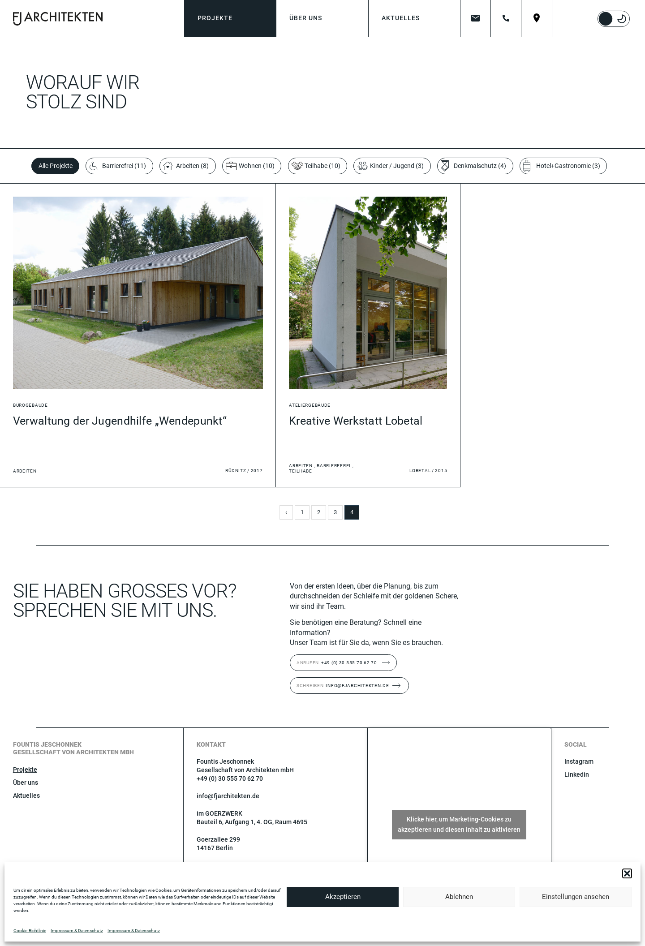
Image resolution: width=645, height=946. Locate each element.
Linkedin (576, 774)
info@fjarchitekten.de (343, 685)
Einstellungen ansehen (575, 897)
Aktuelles (26, 795)
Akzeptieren (343, 897)
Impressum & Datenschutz (77, 930)
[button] (627, 873)
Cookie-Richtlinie (29, 930)
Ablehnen (459, 897)
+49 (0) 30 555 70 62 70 (337, 663)
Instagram (578, 761)
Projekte (25, 769)
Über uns (25, 782)
